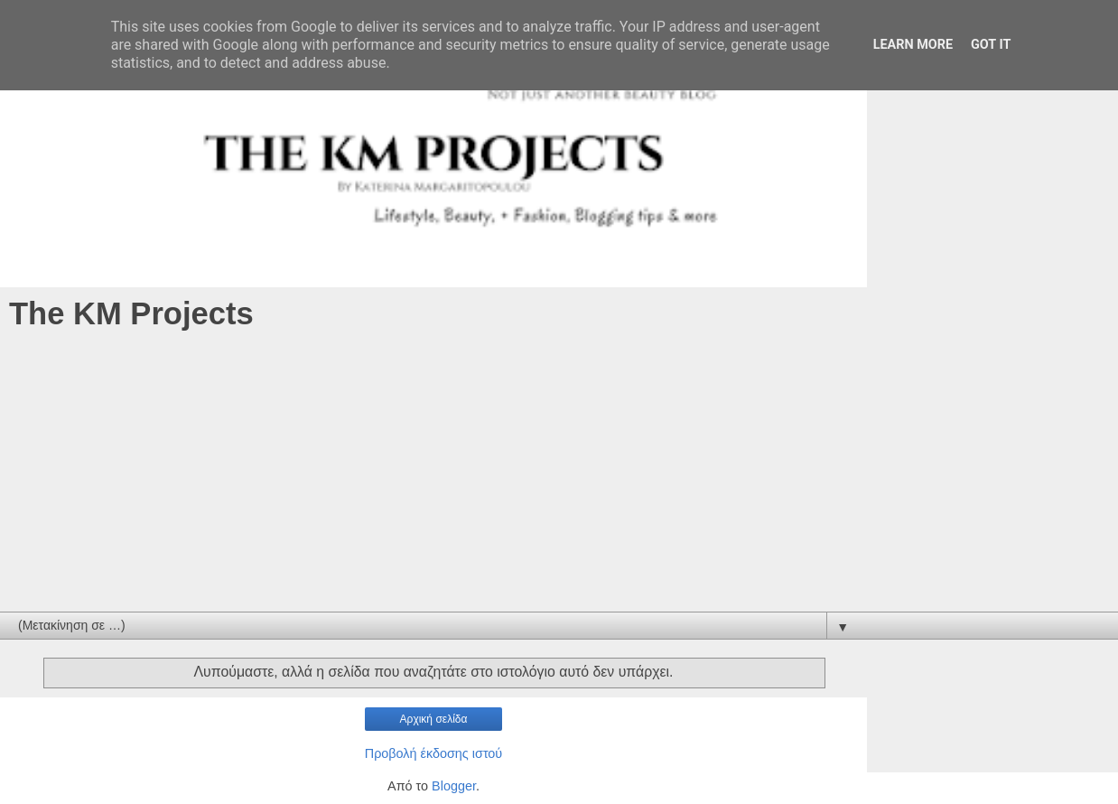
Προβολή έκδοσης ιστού (434, 753)
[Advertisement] (559, 476)
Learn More (913, 44)
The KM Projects (131, 313)
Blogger (454, 786)
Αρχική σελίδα (434, 719)
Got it (991, 44)
